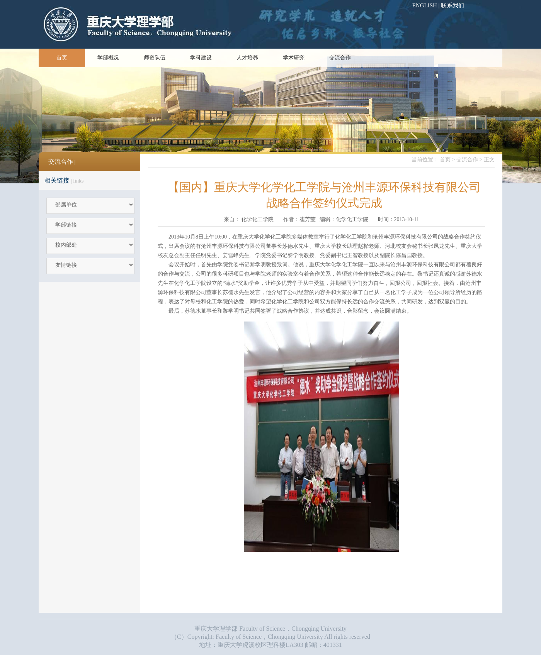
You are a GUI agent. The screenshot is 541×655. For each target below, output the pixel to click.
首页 (61, 58)
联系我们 (452, 5)
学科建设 (201, 58)
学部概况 (108, 58)
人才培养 (247, 58)
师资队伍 (154, 58)
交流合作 (340, 58)
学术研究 (294, 58)
